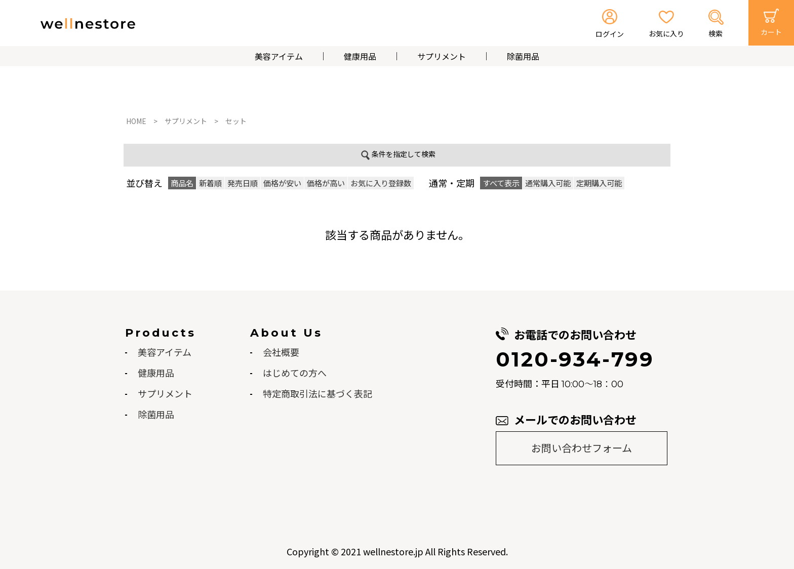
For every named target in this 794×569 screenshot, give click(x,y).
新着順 (210, 182)
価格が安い (282, 182)
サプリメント (441, 56)
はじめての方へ (295, 372)
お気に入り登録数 (380, 182)
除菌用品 (523, 56)
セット (236, 121)
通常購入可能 (548, 182)
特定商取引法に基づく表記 (317, 393)
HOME (136, 121)
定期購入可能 (599, 182)
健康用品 (360, 56)
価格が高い (326, 182)
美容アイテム (279, 56)
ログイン (610, 33)
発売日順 (242, 182)
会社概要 (281, 351)
